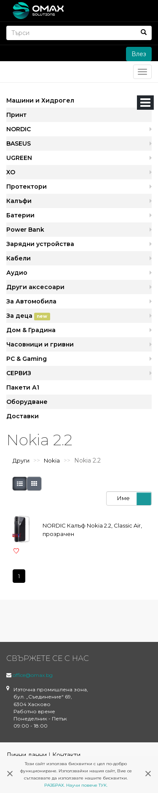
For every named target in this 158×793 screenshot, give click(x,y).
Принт (16, 115)
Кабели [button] (18, 258)
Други (21, 460)
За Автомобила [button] (31, 301)
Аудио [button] (16, 272)
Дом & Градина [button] (31, 330)
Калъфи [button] (19, 201)
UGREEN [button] (19, 158)
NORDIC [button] (18, 129)
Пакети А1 (22, 387)
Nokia (52, 460)
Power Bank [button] (25, 229)
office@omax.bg (33, 675)
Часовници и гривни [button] (40, 344)
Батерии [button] (20, 215)
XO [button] (10, 172)
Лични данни (26, 755)
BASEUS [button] (18, 143)
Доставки (22, 416)
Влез (138, 54)
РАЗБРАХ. (54, 785)
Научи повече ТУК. (86, 785)
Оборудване (27, 402)
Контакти (66, 755)
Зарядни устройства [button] (40, 244)
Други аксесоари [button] (35, 287)
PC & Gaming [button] (26, 359)
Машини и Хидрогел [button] (40, 100)
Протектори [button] (26, 186)
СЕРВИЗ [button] (18, 373)
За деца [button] (28, 316)
